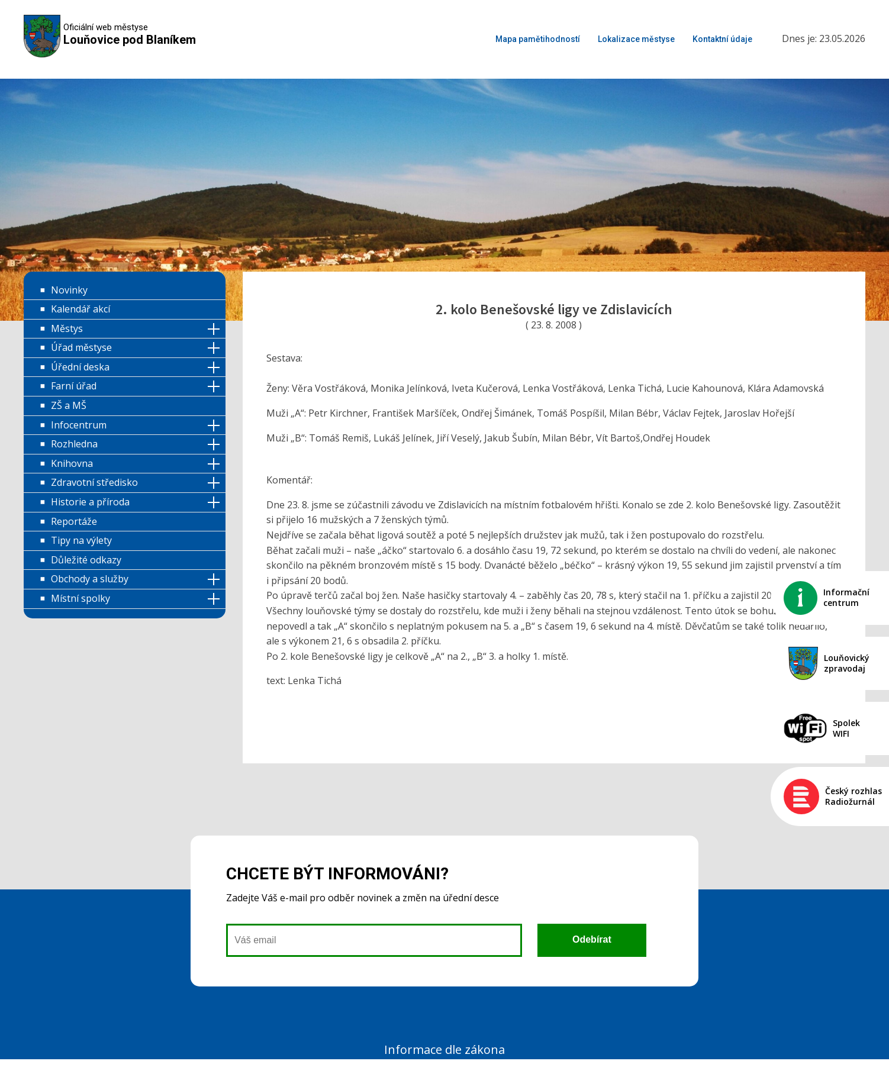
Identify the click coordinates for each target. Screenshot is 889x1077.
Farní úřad (73, 385)
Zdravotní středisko (94, 482)
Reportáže (74, 521)
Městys (67, 328)
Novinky (69, 289)
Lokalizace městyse (636, 39)
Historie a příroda (90, 501)
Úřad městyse (81, 347)
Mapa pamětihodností (537, 39)
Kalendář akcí (80, 308)
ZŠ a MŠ (68, 405)
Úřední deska (80, 366)
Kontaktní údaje (722, 39)
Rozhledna (74, 443)
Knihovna (72, 463)
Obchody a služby (89, 578)
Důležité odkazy (86, 559)
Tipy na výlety (81, 540)
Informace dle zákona (444, 1049)
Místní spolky (80, 598)
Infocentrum (79, 424)
